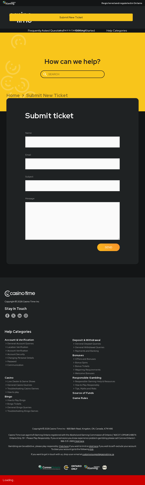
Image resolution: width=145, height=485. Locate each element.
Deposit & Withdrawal (86, 340)
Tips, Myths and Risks (85, 388)
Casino (9, 377)
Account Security (16, 354)
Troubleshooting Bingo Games (22, 410)
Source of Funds (83, 393)
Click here (79, 441)
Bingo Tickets (14, 403)
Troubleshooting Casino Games (23, 388)
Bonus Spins (81, 362)
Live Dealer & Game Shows (21, 381)
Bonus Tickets (82, 366)
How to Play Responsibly (87, 384)
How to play (13, 392)
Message (30, 198)
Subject (29, 176)
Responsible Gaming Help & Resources (95, 381)
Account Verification (17, 350)
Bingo (8, 396)
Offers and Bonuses (85, 359)
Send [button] (108, 247)
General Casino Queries (19, 384)
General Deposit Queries (88, 343)
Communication (15, 365)
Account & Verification (19, 339)
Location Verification (17, 347)
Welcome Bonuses (84, 373)
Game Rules (80, 398)
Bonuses (78, 355)
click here (93, 446)
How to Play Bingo (16, 400)
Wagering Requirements (87, 369)
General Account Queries (20, 343)
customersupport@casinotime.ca (98, 454)
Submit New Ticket (71, 17)
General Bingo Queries (19, 407)
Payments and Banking (87, 350)
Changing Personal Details (20, 357)
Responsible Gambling (86, 377)
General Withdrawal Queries (89, 347)
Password (11, 361)
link (91, 449)
